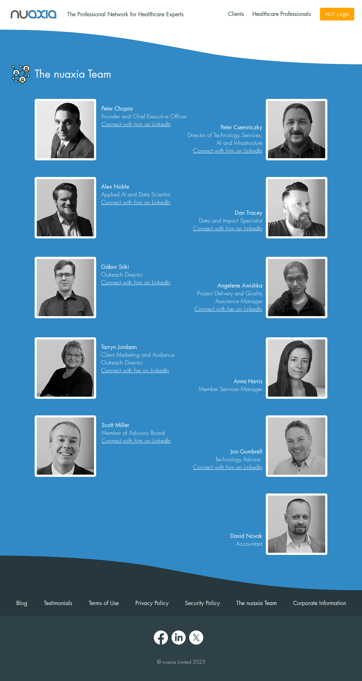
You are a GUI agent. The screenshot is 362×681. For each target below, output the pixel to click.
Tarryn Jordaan (184, 668)
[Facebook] (161, 637)
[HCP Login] (337, 14)
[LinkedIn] (178, 637)
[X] (196, 637)
